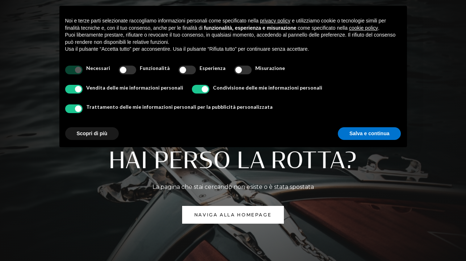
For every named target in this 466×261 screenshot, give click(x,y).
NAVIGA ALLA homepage (233, 215)
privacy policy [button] (275, 21)
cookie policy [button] (363, 28)
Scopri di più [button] (92, 133)
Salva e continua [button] (369, 133)
